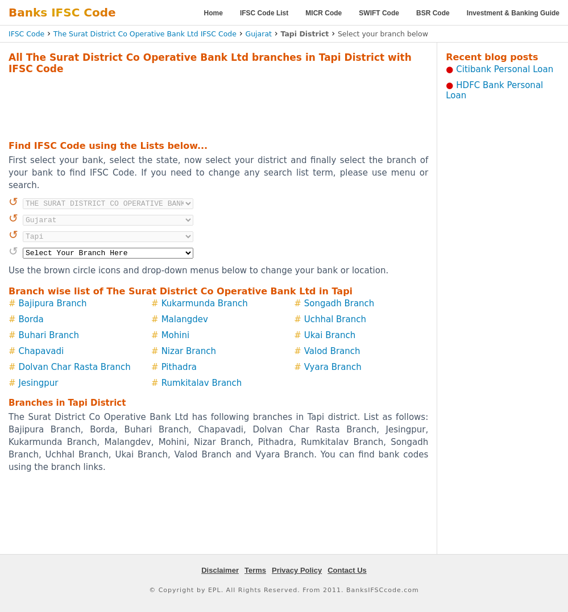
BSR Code (433, 13)
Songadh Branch (339, 303)
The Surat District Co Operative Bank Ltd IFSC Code (145, 34)
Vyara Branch (333, 367)
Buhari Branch (49, 335)
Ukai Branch (329, 335)
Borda (31, 319)
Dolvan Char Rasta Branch (75, 367)
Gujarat (259, 34)
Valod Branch (332, 351)
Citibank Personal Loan (504, 69)
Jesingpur (39, 383)
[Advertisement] (218, 105)
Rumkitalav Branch (201, 383)
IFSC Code (26, 34)
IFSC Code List (264, 13)
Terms (255, 570)
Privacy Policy (297, 570)
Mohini (175, 335)
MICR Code (323, 13)
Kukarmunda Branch (204, 303)
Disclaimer (220, 570)
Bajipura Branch (53, 303)
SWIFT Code (379, 13)
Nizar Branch (188, 351)
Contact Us (347, 570)
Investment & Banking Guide (513, 13)
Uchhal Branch (335, 319)
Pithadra (179, 367)
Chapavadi (41, 351)
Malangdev (184, 319)
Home (213, 13)
